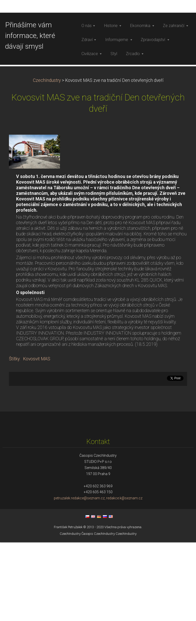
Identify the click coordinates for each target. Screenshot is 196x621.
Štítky (14, 437)
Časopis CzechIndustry (98, 612)
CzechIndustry (47, 159)
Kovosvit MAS (36, 437)
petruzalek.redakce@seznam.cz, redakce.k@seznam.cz (98, 577)
